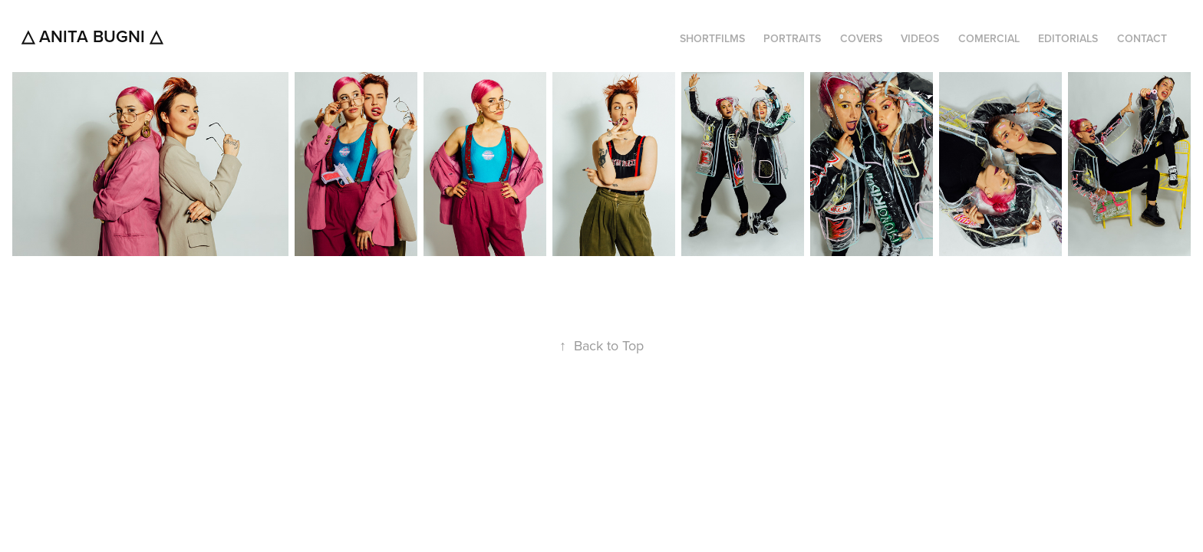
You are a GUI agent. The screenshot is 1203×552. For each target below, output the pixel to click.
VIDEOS (920, 38)
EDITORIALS (1068, 38)
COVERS (861, 38)
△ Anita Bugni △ (92, 36)
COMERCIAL (989, 38)
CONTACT (1142, 38)
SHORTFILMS (712, 38)
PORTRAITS (792, 38)
